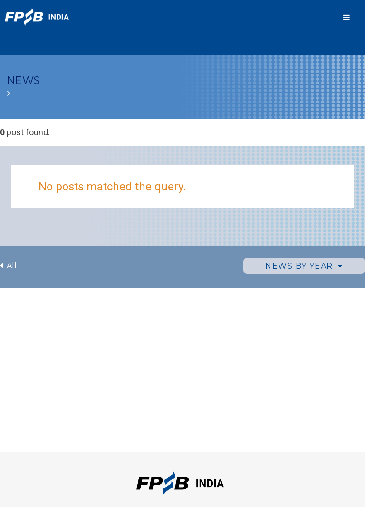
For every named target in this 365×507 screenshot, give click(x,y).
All (8, 265)
